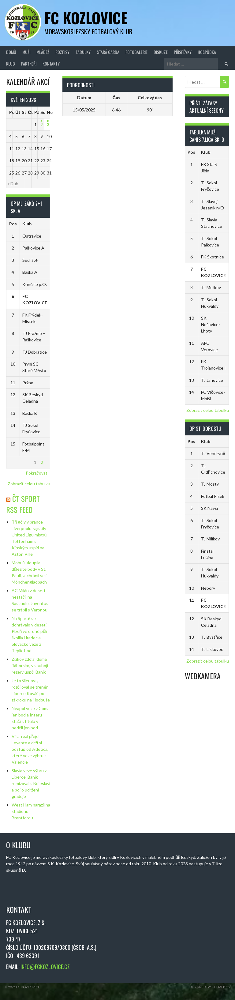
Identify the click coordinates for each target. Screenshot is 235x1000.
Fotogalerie (136, 52)
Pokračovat (36, 473)
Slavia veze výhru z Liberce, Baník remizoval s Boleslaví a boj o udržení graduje (31, 783)
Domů (11, 52)
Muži (26, 52)
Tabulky (83, 52)
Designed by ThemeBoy (209, 987)
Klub (10, 63)
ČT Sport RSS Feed (23, 504)
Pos (13, 223)
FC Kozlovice (86, 17)
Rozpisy (62, 52)
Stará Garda (108, 52)
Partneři (28, 63)
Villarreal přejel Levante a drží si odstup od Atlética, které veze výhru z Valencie (30, 749)
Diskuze (161, 52)
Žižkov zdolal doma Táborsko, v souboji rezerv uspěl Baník (30, 665)
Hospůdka (207, 52)
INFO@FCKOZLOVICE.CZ (45, 967)
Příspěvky (183, 52)
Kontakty (51, 63)
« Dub (13, 183)
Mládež (42, 52)
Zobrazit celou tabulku (29, 483)
